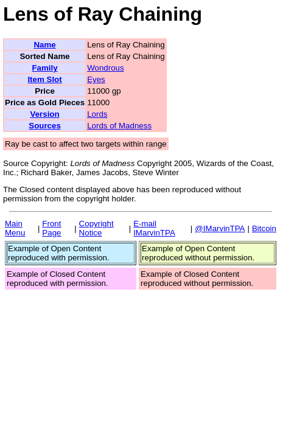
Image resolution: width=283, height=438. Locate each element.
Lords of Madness (119, 125)
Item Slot (44, 79)
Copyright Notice (96, 228)
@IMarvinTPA (220, 228)
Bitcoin (264, 228)
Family (44, 67)
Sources (45, 125)
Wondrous (105, 67)
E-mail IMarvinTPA (154, 228)
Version (44, 114)
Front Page (51, 228)
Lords (97, 114)
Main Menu (15, 228)
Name (44, 44)
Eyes (96, 79)
